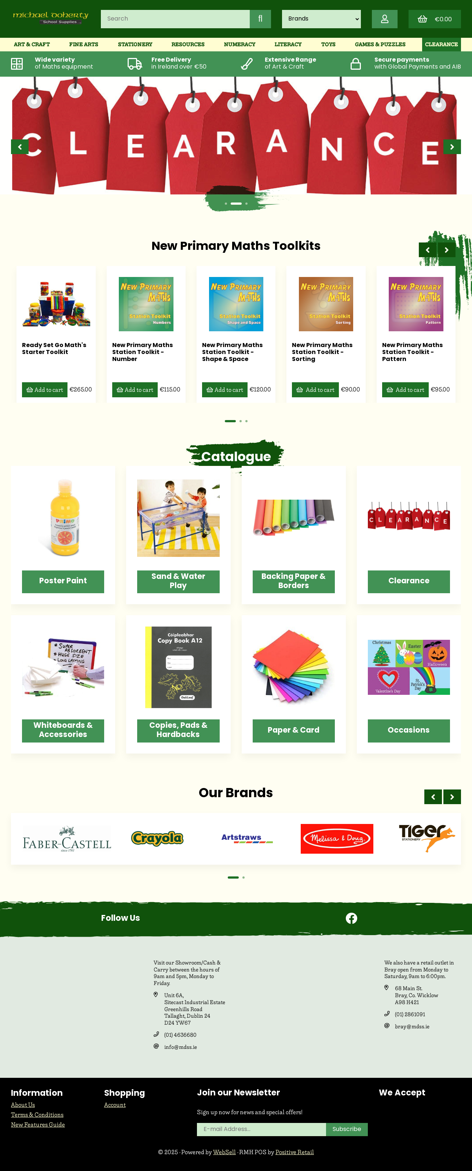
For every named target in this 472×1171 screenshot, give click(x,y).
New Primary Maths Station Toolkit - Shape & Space (230, 352)
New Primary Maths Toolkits (236, 247)
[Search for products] (175, 19)
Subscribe (347, 1129)
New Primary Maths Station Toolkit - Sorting (320, 352)
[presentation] (20, 146)
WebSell (224, 1152)
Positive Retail (294, 1152)
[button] (226, 203)
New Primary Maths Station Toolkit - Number (141, 352)
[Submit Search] (260, 19)
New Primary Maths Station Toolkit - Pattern (410, 352)
